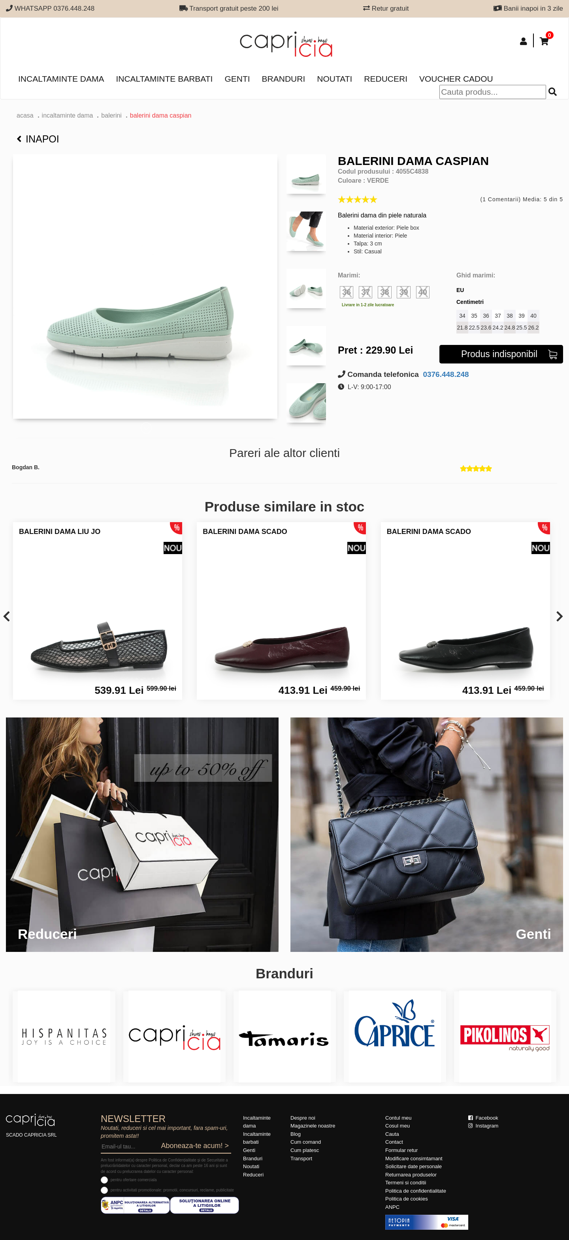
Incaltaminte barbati (164, 78)
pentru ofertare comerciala (134, 1180)
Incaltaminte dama (61, 78)
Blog (295, 1134)
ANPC (392, 1207)
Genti (237, 78)
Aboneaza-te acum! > (195, 1146)
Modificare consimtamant (414, 1158)
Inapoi (38, 138)
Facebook (483, 1118)
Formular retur (401, 1150)
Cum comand (305, 1142)
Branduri (283, 78)
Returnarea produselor (411, 1175)
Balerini (111, 115)
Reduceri (385, 78)
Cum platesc (304, 1150)
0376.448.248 (445, 374)
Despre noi (302, 1118)
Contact (394, 1142)
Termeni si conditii (405, 1183)
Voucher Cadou (456, 78)
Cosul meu (397, 1126)
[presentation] (6, 617)
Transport (301, 1158)
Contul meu (398, 1118)
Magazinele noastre (312, 1126)
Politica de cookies (406, 1199)
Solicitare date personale (413, 1166)
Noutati (334, 78)
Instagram (483, 1126)
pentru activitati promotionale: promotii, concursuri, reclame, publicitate (172, 1190)
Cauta (392, 1134)
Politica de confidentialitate (415, 1191)
